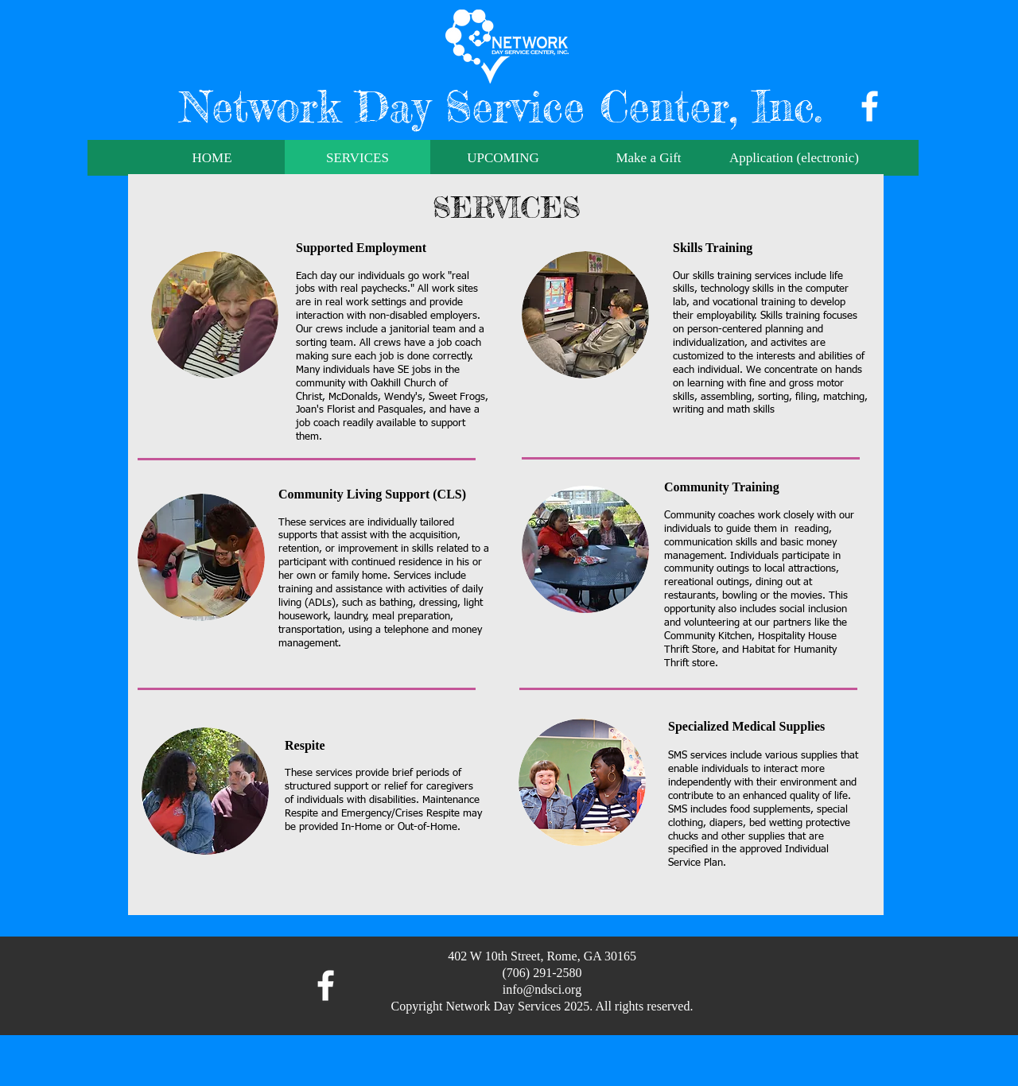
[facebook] (869, 106)
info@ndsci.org (542, 989)
